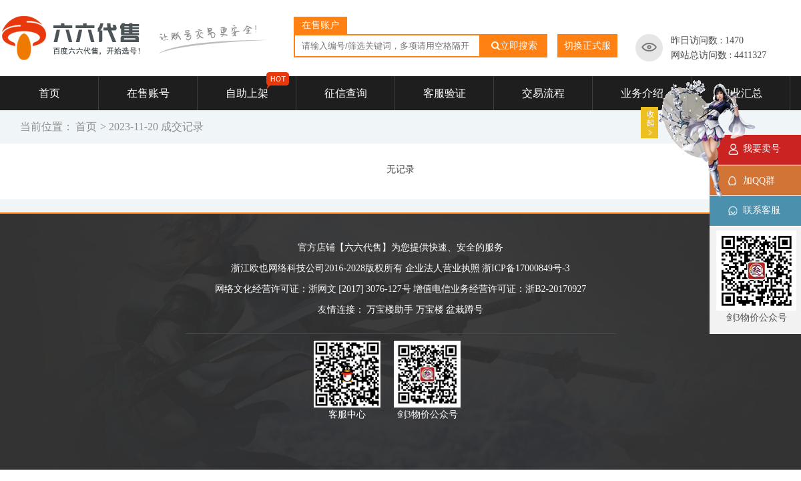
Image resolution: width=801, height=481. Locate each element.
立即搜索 (514, 46)
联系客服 (761, 210)
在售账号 (148, 93)
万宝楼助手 (389, 310)
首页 (49, 93)
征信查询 (345, 93)
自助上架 (258, 87)
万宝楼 (430, 310)
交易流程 (543, 93)
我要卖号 (761, 149)
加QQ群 (759, 181)
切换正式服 (587, 46)
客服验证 (444, 93)
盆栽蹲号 (464, 310)
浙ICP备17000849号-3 (525, 268)
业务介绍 (642, 93)
